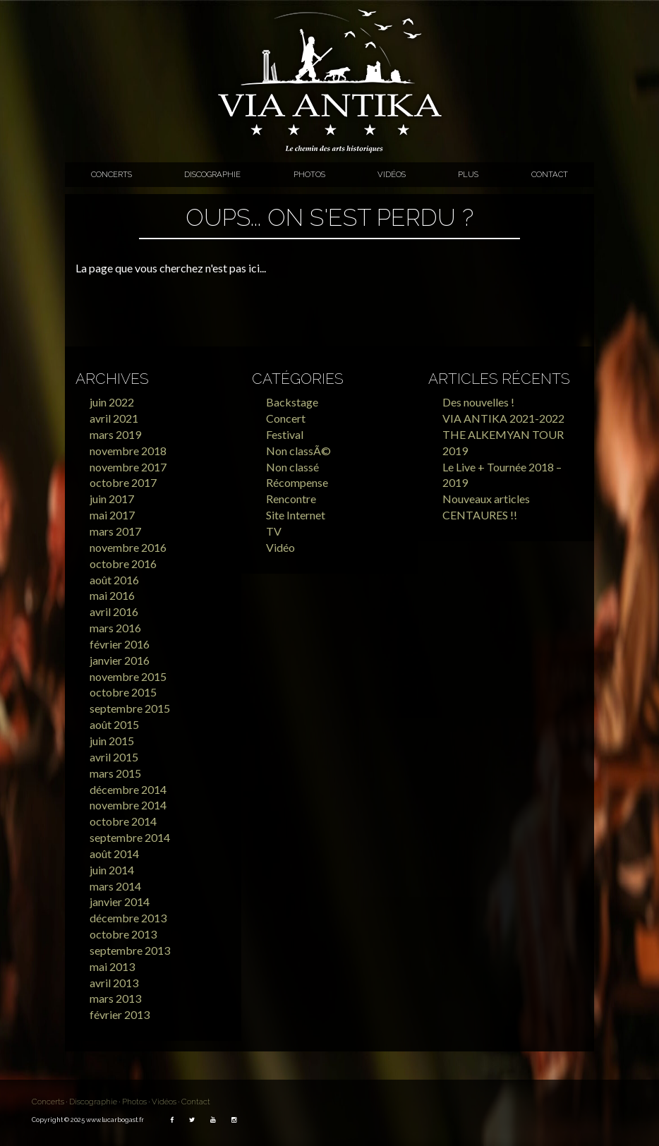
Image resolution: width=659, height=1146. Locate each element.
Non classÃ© (298, 450)
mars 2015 (115, 773)
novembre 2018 (128, 450)
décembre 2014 (128, 789)
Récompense (297, 482)
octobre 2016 (123, 563)
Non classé (292, 467)
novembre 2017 (128, 467)
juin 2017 (112, 498)
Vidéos (391, 174)
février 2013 (120, 1014)
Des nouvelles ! (478, 402)
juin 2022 (112, 402)
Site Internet (295, 514)
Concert (286, 418)
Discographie (212, 174)
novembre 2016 (128, 547)
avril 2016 (114, 611)
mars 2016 (115, 627)
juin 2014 (112, 869)
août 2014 (114, 853)
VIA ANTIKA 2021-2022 (503, 418)
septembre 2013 (130, 950)
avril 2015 (114, 757)
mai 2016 (112, 595)
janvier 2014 (120, 901)
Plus (468, 174)
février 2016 (120, 644)
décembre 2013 (128, 917)
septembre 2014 (130, 837)
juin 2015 (112, 740)
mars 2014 (115, 886)
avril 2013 (114, 982)
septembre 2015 (130, 708)
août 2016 (114, 579)
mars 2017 (115, 531)
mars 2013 (115, 998)
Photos (309, 174)
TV (274, 531)
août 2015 (114, 724)
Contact (549, 174)
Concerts (111, 174)
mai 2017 (112, 514)
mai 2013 (112, 966)
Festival (284, 434)
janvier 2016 (120, 660)
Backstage (292, 402)
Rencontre (291, 498)
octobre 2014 (123, 821)
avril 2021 (114, 418)
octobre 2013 (123, 934)
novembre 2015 (128, 676)
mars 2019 (115, 434)
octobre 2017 (123, 482)
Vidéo (280, 547)
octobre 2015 (123, 692)
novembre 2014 (128, 805)
